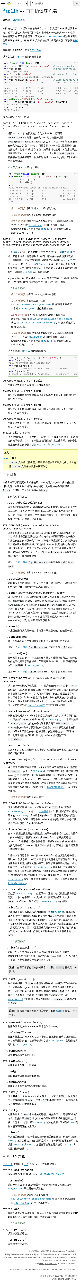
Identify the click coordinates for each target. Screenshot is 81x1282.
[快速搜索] (52, 3)
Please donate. (70, 1270)
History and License (48, 1263)
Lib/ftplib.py (19, 19)
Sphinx (68, 1279)
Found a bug (69, 1276)
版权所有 (35, 1251)
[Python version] (21, 3)
